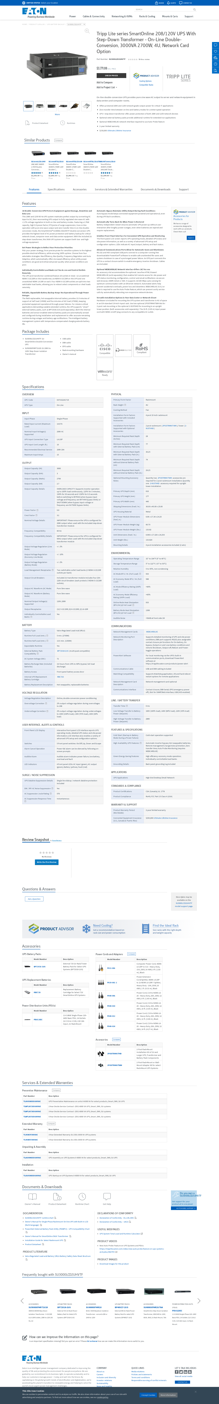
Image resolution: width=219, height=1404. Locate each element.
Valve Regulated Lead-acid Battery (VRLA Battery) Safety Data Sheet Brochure (58, 1256)
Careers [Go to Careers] (100, 1374)
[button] (22, 1301)
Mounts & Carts (170, 16)
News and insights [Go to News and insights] (104, 1386)
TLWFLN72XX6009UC (32, 1106)
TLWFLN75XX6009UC (32, 1116)
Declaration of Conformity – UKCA (114, 1222)
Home (24, 24)
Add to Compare (104, 82)
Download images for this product (114, 1264)
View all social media (183, 1376)
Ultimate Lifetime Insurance (119, 130)
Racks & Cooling (147, 16)
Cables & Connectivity (94, 16)
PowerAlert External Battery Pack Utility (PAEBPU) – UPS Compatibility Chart (57, 1229)
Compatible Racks (146, 84)
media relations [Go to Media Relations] (137, 1371)
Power (72, 16)
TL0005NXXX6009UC (32, 1101)
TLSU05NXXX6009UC (32, 1175)
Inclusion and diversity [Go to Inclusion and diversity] (106, 1377)
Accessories (80, 189)
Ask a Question (34, 899)
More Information (168, 1395)
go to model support (185, 1208)
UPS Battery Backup (56, 24)
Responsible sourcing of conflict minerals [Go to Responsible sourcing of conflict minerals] (148, 1380)
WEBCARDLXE (152, 632)
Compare (58, 140)
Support (189, 16)
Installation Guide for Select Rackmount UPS (44, 1240)
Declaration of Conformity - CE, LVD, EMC (117, 1218)
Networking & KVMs (122, 16)
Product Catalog (37, 24)
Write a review (144, 59)
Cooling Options (145, 81)
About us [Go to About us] (100, 1371)
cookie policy (102, 1397)
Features (34, 189)
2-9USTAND (155, 483)
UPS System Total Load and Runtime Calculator (120, 1234)
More (57, 114)
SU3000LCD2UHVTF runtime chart (39, 1218)
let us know (92, 1341)
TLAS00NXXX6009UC (32, 1158)
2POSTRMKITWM (169, 426)
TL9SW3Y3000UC (30, 1135)
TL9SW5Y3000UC (30, 1140)
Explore (191, 238)
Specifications (56, 189)
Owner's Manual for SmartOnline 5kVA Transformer (47, 1236)
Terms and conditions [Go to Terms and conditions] (140, 1377)
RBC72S (60, 677)
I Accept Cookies (148, 1395)
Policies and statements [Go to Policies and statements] (141, 1374)
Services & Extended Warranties (113, 189)
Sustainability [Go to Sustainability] (102, 1383)
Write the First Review (46, 862)
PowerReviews (57, 840)
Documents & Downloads (155, 189)
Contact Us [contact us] (182, 1382)
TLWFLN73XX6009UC (32, 1111)
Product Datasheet (33, 1244)
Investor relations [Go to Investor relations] (104, 1380)
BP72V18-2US (62, 651)
